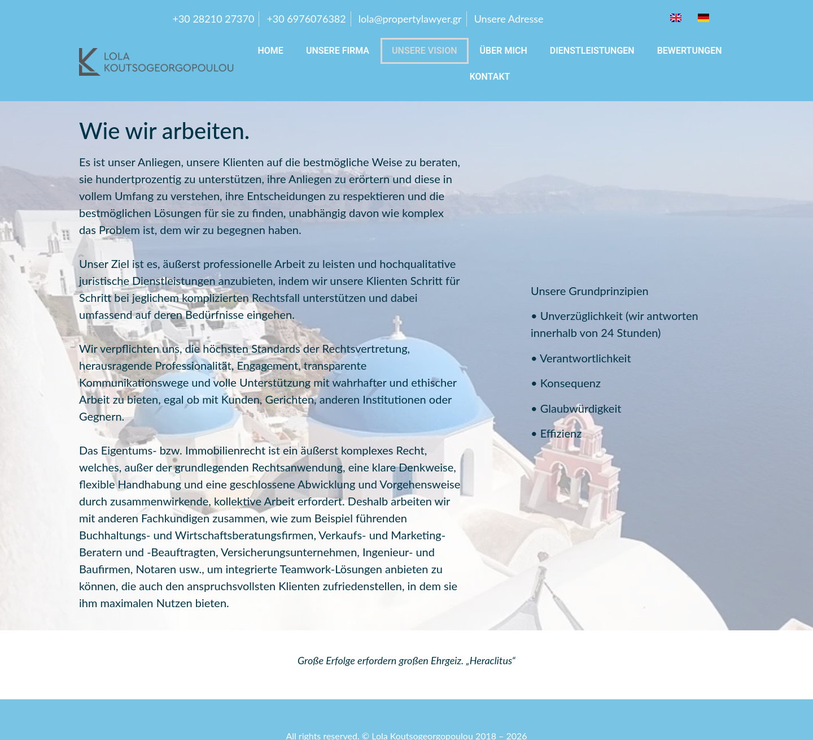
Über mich (503, 50)
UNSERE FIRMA (337, 50)
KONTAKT (490, 76)
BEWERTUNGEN (689, 50)
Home (270, 50)
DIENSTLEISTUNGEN (592, 50)
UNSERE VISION (424, 50)
